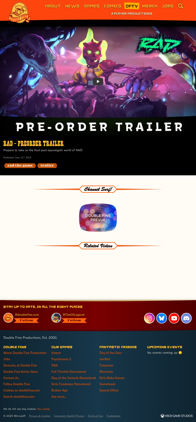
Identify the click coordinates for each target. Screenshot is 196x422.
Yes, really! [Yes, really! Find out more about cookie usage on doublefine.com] (43, 409)
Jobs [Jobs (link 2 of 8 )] (6, 354)
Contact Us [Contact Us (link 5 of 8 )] (11, 372)
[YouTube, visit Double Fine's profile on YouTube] (174, 312)
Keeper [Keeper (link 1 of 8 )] (56, 347)
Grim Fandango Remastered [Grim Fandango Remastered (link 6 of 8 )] (71, 384)
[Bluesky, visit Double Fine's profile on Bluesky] (161, 312)
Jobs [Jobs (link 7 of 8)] (168, 5)
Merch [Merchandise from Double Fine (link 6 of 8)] (150, 5)
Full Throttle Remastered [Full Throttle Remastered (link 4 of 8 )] (69, 366)
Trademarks (115, 416)
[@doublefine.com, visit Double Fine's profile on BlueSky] (23, 312)
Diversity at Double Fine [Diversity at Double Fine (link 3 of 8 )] (20, 360)
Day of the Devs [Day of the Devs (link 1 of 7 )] (110, 347)
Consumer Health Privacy (70, 416)
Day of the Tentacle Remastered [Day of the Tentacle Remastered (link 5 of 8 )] (65, 375)
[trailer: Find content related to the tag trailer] (47, 165)
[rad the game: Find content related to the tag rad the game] (20, 165)
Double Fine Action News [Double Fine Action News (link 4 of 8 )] (21, 366)
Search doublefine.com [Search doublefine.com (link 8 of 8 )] (19, 391)
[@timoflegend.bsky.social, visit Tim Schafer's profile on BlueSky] (71, 312)
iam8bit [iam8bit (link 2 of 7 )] (104, 354)
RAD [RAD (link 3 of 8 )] (54, 360)
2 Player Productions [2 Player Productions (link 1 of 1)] (131, 13)
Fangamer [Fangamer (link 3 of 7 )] (106, 360)
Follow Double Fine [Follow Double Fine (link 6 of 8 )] (17, 379)
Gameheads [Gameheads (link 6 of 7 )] (107, 379)
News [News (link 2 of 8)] (72, 5)
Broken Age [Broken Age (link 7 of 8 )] (59, 390)
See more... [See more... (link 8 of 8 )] (59, 396)
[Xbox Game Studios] (177, 416)
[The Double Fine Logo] (19, 12)
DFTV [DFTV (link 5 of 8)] (132, 5)
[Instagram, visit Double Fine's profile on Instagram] (149, 312)
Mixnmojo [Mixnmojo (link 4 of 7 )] (106, 366)
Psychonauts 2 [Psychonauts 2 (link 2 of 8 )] (61, 354)
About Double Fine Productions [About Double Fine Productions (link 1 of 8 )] (25, 347)
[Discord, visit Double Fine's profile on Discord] (186, 312)
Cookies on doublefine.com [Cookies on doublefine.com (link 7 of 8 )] (22, 385)
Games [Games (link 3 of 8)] (92, 5)
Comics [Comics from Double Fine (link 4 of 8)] (112, 5)
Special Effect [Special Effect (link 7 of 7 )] (109, 385)
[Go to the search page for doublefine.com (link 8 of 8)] (180, 6)
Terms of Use (97, 416)
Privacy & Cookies (40, 416)
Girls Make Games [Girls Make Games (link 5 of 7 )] (112, 372)
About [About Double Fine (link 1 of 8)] (53, 5)
